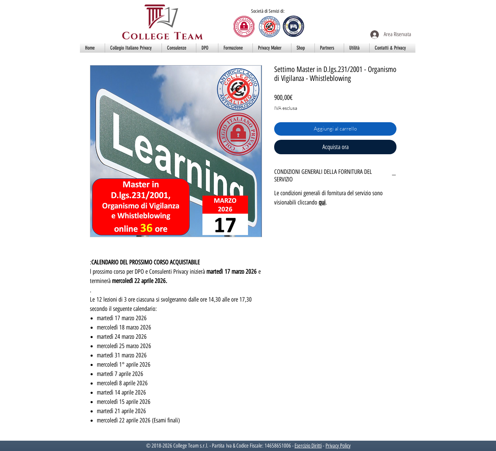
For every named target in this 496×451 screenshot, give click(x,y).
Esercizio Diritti (308, 445)
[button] (133, 48)
